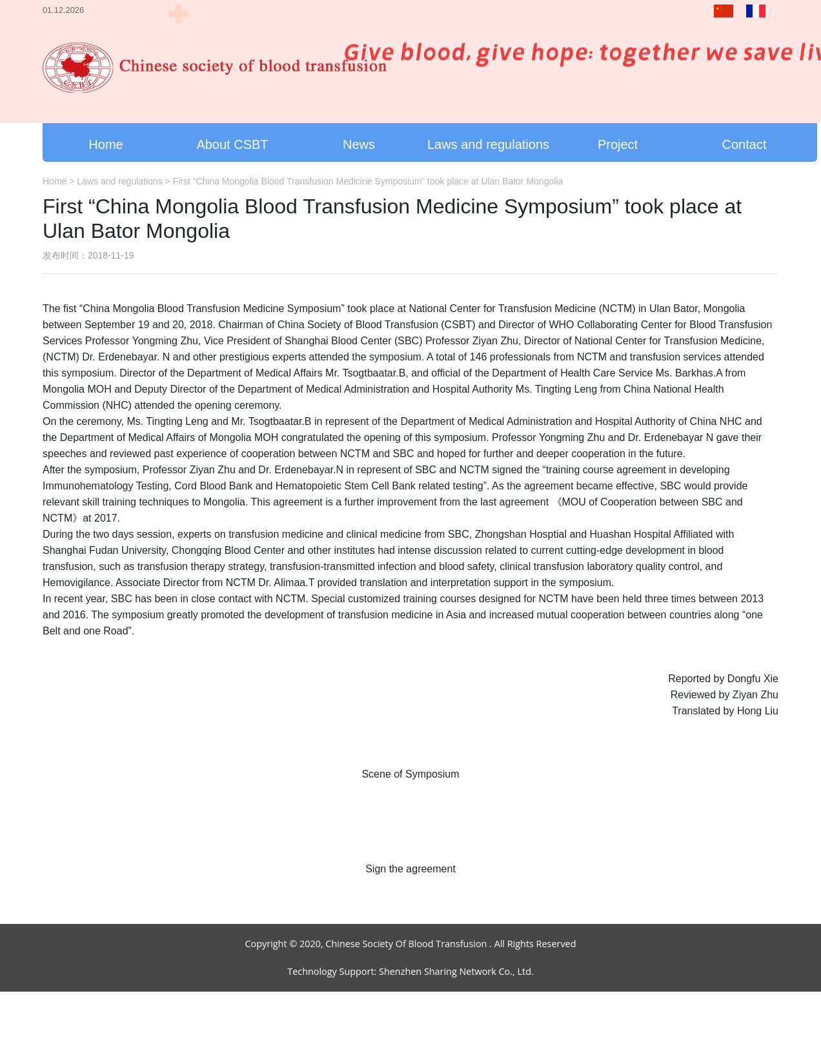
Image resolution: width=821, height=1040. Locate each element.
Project (618, 144)
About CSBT (232, 144)
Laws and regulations (488, 144)
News (359, 144)
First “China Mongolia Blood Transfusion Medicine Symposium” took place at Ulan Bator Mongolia (368, 181)
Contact (744, 144)
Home (105, 144)
